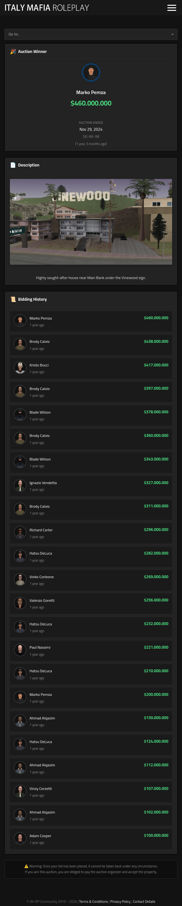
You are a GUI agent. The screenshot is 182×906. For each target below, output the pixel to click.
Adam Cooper (40, 836)
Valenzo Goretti (41, 600)
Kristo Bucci (39, 365)
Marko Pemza (91, 92)
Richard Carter (40, 530)
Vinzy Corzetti (40, 789)
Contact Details (144, 901)
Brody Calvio (39, 341)
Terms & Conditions (93, 901)
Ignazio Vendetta (43, 483)
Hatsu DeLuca (40, 553)
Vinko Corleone (41, 577)
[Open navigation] (172, 8)
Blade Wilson (39, 412)
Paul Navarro (39, 647)
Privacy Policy (120, 901)
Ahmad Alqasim (42, 718)
